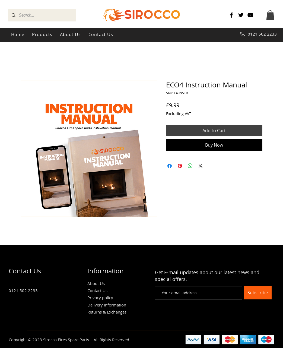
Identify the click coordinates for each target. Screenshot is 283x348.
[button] (270, 15)
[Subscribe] (258, 292)
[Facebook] (231, 15)
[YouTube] (250, 15)
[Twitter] (240, 15)
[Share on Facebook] (169, 166)
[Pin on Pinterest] (180, 166)
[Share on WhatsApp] (190, 166)
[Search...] (41, 15)
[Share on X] (200, 166)
